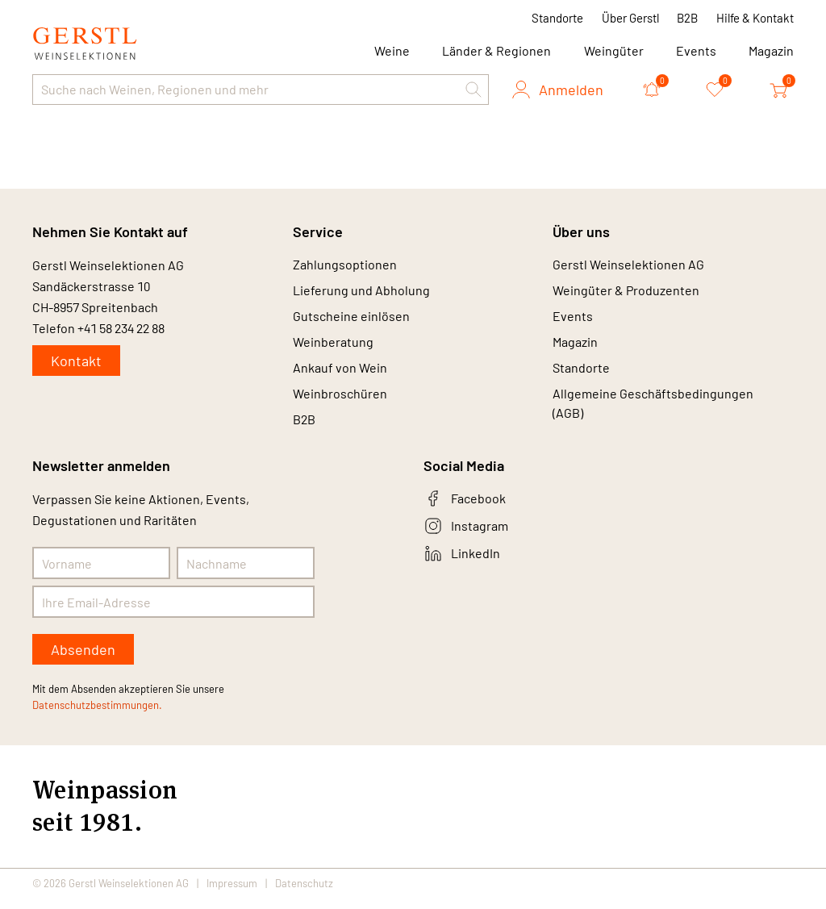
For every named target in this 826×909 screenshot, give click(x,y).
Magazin (771, 50)
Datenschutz (304, 894)
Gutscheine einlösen (351, 319)
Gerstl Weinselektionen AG (628, 265)
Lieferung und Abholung (361, 292)
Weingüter (614, 50)
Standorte (557, 17)
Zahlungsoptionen (345, 265)
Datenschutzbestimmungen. (97, 716)
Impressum (231, 894)
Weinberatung (333, 347)
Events (696, 50)
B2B (687, 17)
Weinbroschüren (340, 402)
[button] (473, 89)
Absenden (83, 660)
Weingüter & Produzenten (626, 292)
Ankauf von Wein (340, 374)
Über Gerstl (630, 17)
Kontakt (76, 360)
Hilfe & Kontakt (755, 17)
